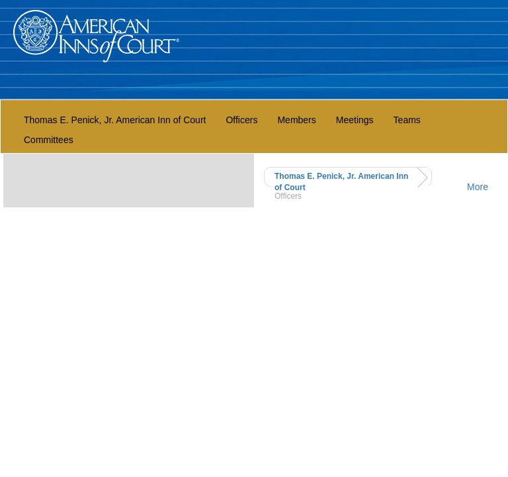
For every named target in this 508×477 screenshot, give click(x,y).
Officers (241, 120)
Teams (407, 120)
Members (296, 120)
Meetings (355, 120)
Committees (48, 139)
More (477, 187)
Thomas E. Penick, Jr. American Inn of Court (115, 120)
